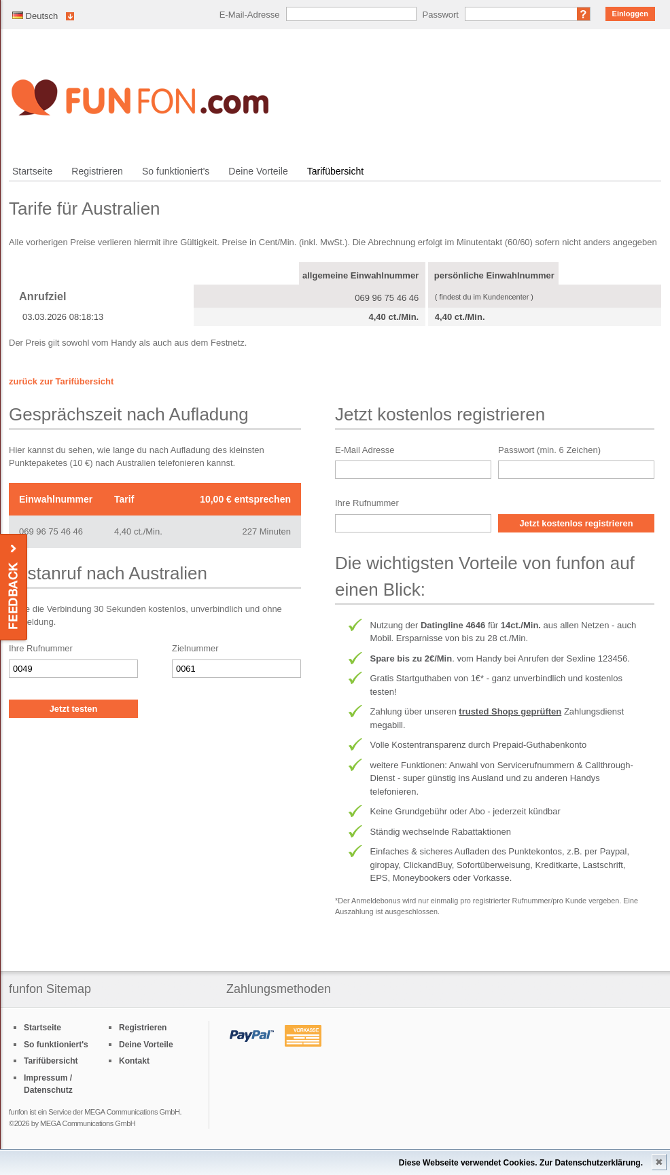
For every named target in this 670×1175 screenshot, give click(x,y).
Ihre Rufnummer (41, 648)
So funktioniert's (175, 171)
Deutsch (35, 16)
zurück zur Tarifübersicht (61, 381)
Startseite (32, 171)
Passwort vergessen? (583, 14)
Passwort (441, 15)
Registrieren (97, 171)
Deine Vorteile (257, 171)
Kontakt (134, 1061)
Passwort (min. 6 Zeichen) (549, 450)
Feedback (14, 588)
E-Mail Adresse (364, 450)
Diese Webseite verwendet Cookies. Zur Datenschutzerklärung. (521, 1163)
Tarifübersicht (335, 171)
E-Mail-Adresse (249, 15)
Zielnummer (195, 648)
